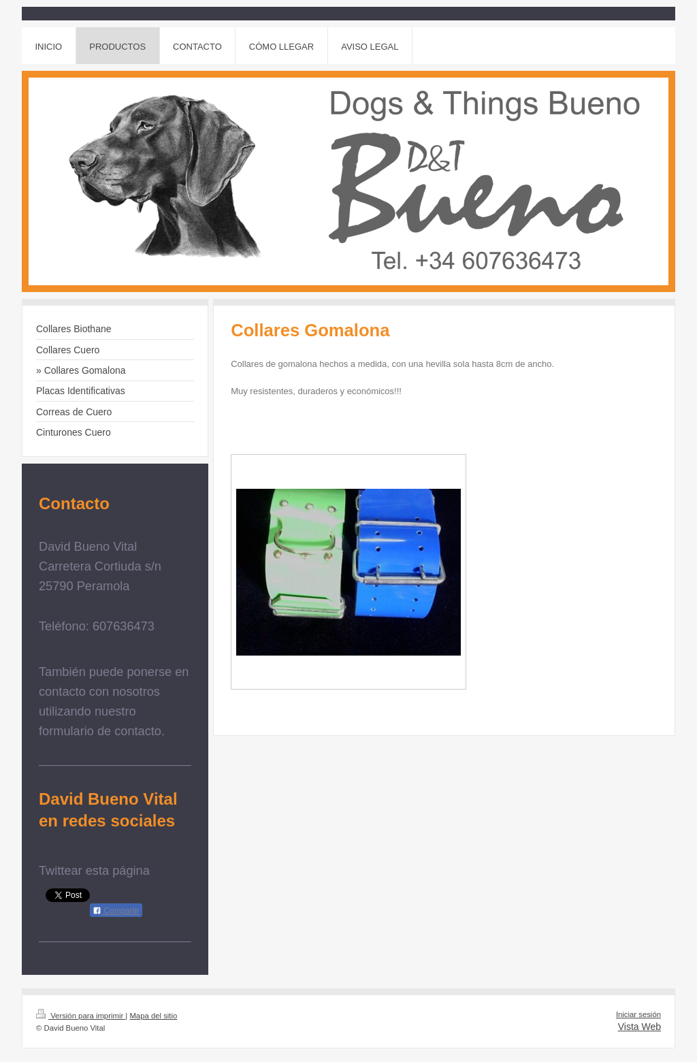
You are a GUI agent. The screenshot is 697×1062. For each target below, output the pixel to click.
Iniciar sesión (638, 1014)
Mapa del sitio (153, 1016)
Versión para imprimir (80, 1016)
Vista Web (639, 1026)
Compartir (116, 911)
